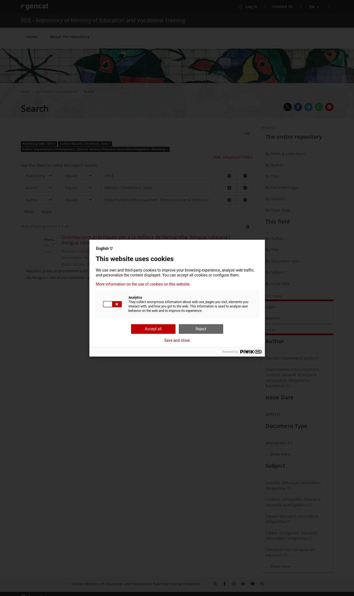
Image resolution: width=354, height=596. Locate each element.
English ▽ (104, 248)
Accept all (153, 329)
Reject (201, 329)
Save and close (177, 340)
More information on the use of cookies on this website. (143, 284)
